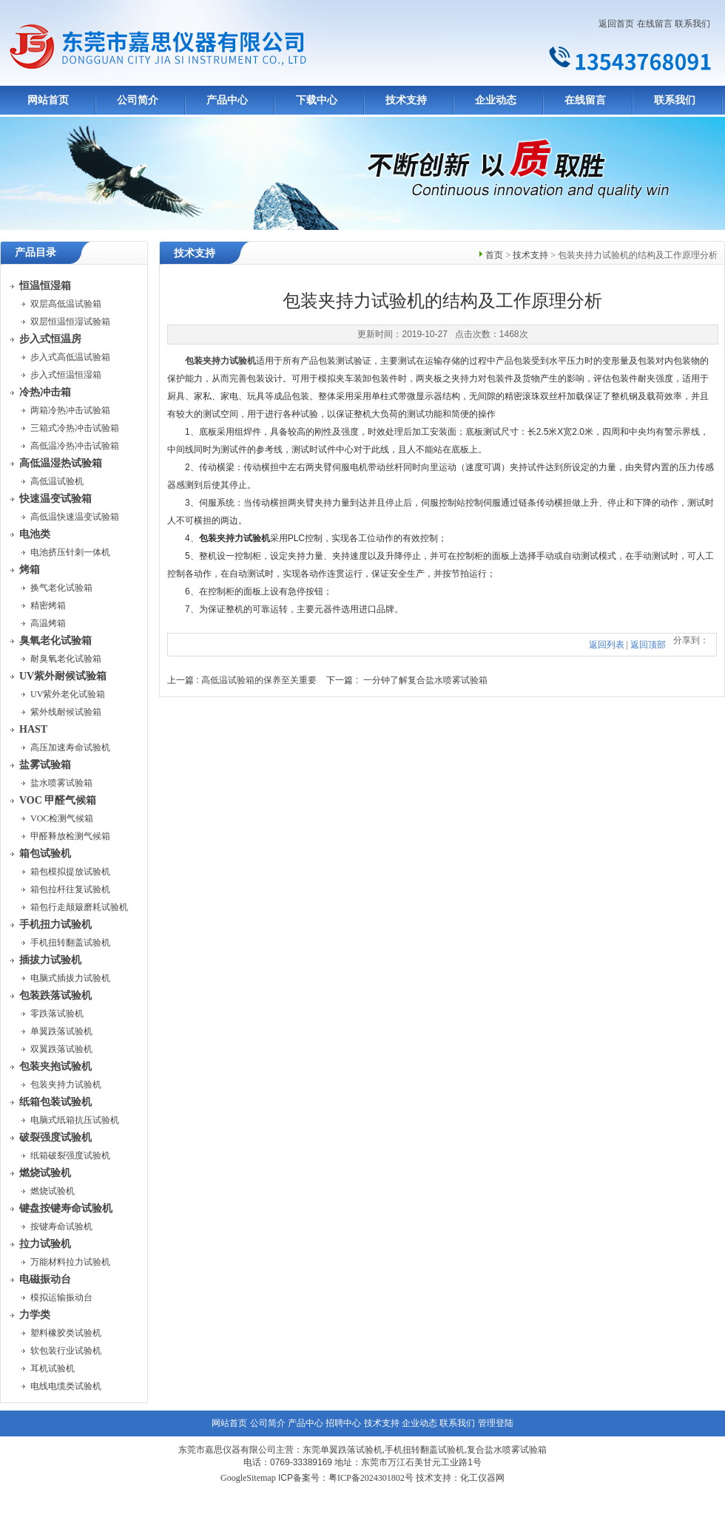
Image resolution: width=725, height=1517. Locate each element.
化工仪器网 (482, 1478)
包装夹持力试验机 (220, 361)
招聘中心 (343, 1423)
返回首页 (616, 23)
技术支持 (406, 100)
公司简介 (137, 100)
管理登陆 (495, 1423)
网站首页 (48, 100)
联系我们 (692, 23)
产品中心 (227, 100)
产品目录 (35, 252)
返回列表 (606, 644)
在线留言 (654, 23)
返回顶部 (648, 644)
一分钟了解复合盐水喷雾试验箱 (425, 680)
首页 (494, 255)
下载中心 (316, 100)
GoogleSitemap (248, 1478)
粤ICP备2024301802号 (371, 1478)
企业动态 (495, 100)
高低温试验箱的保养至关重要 (259, 680)
